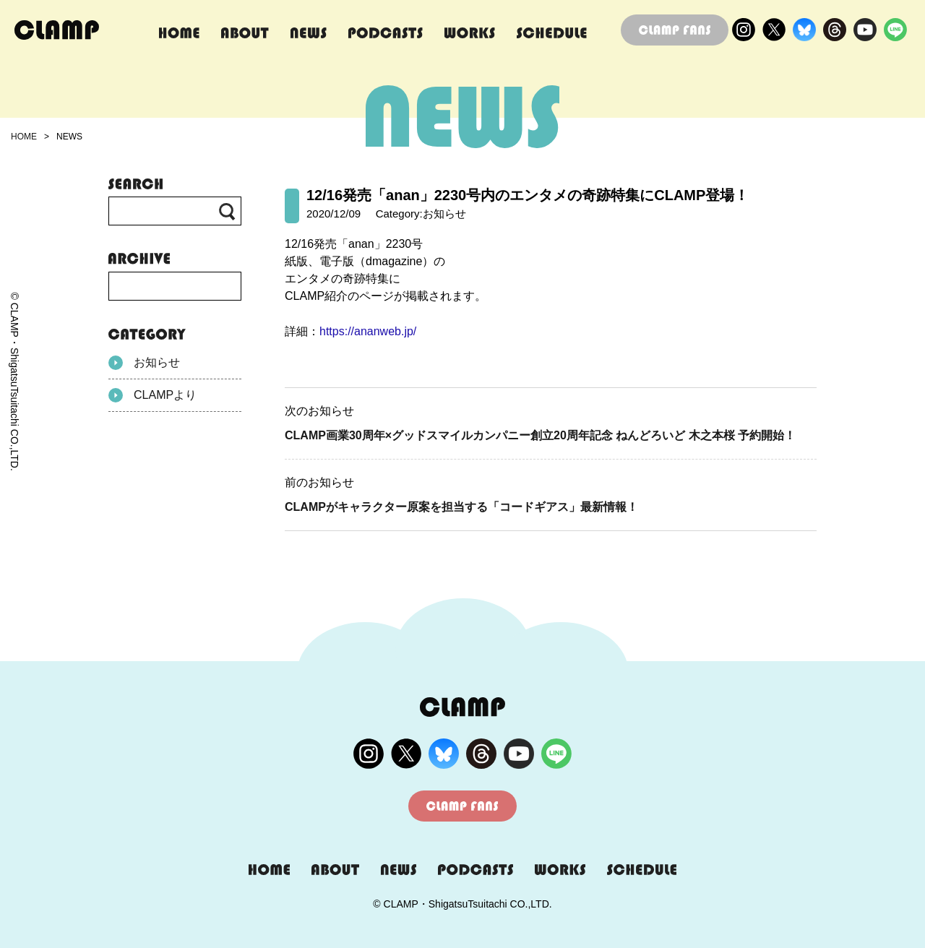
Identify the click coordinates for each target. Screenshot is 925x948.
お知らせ (144, 363)
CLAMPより (152, 395)
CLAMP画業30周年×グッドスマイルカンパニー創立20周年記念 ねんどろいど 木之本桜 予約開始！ (540, 435)
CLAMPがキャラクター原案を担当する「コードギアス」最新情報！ (461, 507)
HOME (24, 137)
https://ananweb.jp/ (367, 331)
